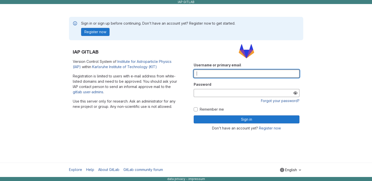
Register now (270, 128)
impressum (196, 179)
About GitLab (108, 169)
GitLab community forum (143, 169)
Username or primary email (217, 65)
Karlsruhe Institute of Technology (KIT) (124, 67)
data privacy (176, 179)
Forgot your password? (280, 101)
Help (90, 169)
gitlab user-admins (88, 92)
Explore (75, 169)
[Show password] (295, 93)
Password (202, 84)
